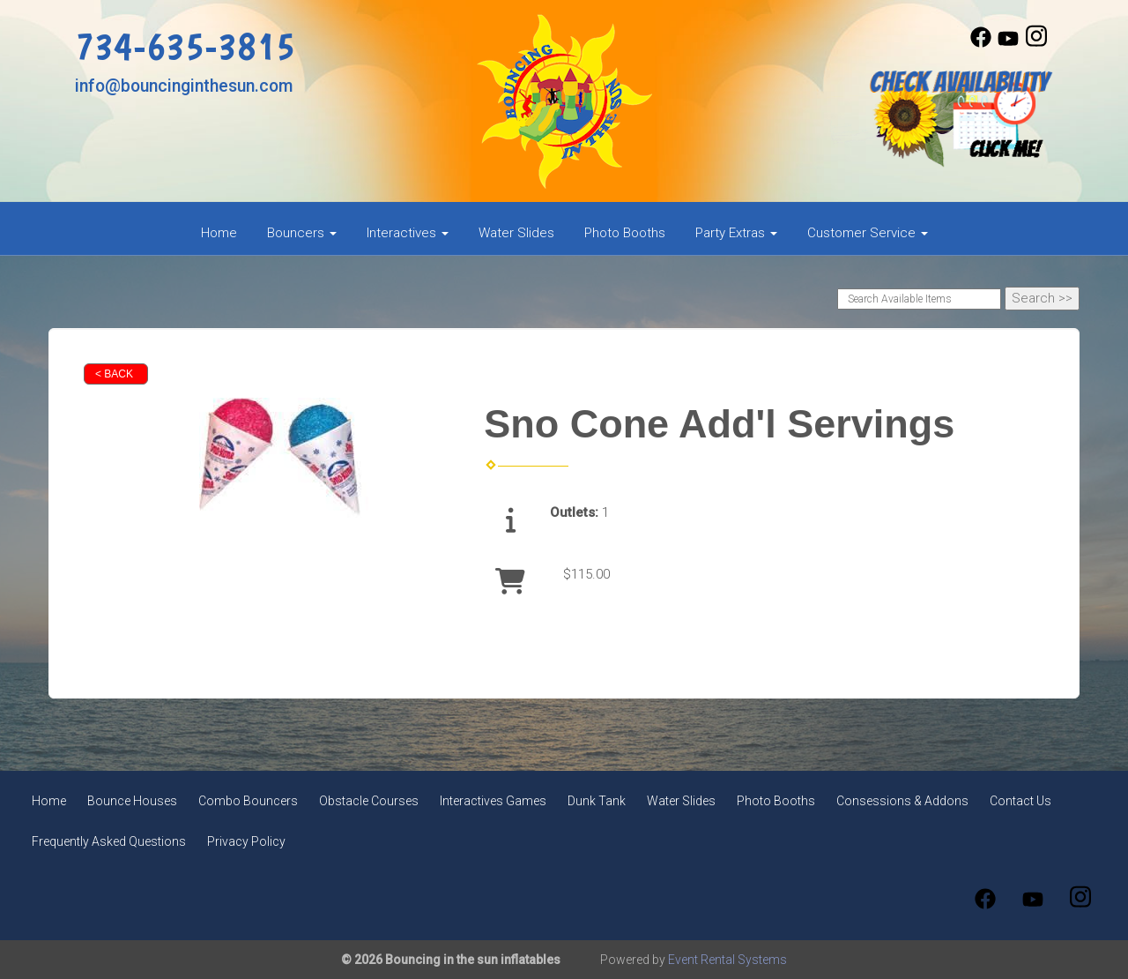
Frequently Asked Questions (109, 841)
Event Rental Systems (727, 960)
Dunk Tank (597, 801)
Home (219, 233)
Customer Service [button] (867, 233)
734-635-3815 (185, 45)
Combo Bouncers (248, 801)
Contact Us (1020, 801)
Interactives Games (493, 801)
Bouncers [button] (302, 233)
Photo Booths (624, 233)
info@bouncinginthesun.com (184, 86)
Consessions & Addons (902, 801)
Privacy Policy (246, 841)
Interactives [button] (408, 233)
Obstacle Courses (369, 801)
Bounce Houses (132, 801)
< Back (114, 374)
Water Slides (516, 233)
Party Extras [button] (736, 233)
